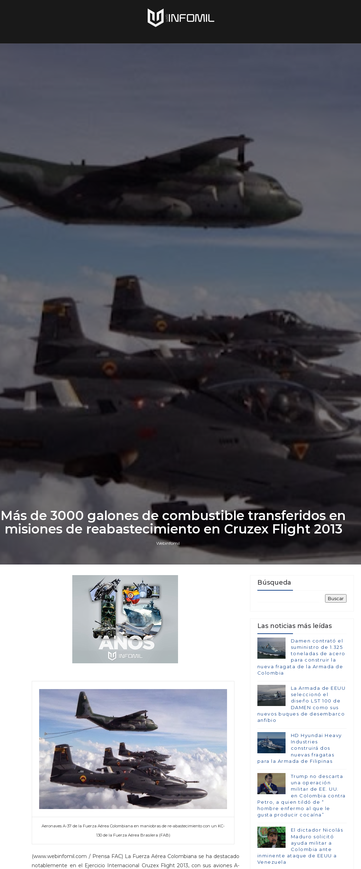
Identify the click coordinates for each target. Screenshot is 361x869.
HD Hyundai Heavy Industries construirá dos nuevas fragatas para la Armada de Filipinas (299, 748)
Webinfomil (168, 543)
